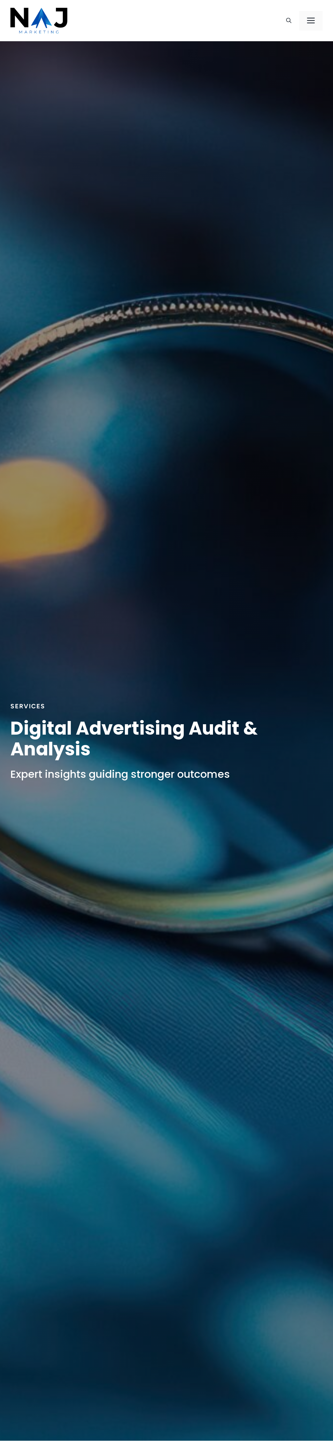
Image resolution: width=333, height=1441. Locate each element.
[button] (288, 21)
